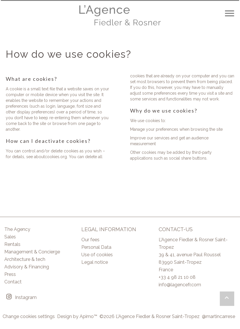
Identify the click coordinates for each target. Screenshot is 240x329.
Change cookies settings (29, 316)
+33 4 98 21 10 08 (177, 277)
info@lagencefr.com (180, 284)
